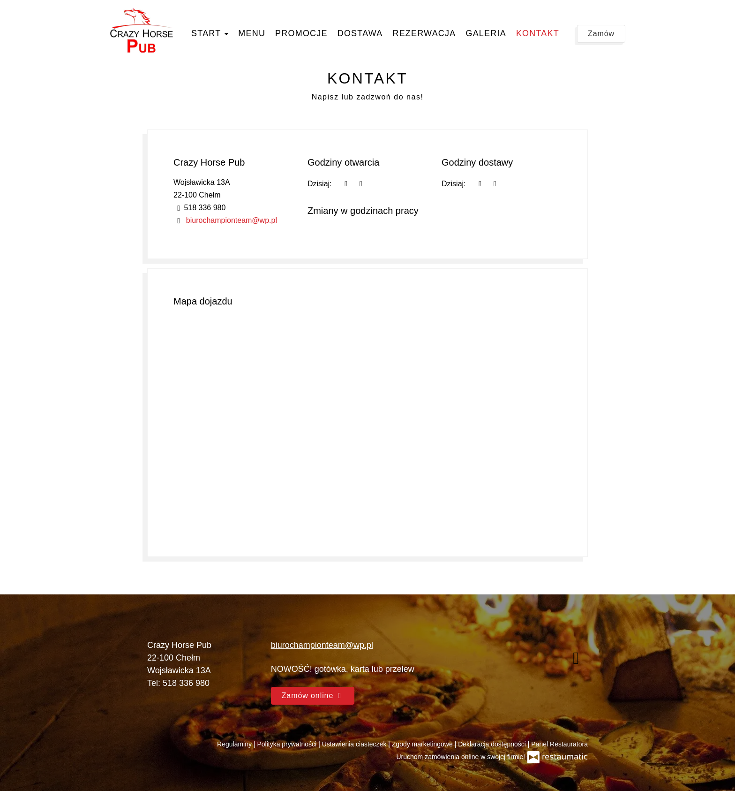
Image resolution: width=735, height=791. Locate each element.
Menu (251, 33)
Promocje (301, 33)
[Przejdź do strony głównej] (141, 30)
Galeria (485, 33)
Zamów (601, 34)
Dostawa (360, 33)
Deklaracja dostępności (493, 744)
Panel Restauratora (559, 744)
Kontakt (537, 33)
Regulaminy (235, 744)
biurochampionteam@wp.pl (231, 220)
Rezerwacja (424, 33)
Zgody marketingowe (423, 744)
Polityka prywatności (287, 744)
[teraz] (346, 183)
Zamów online (313, 696)
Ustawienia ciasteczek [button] (355, 744)
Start (209, 33)
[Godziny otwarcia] (360, 183)
